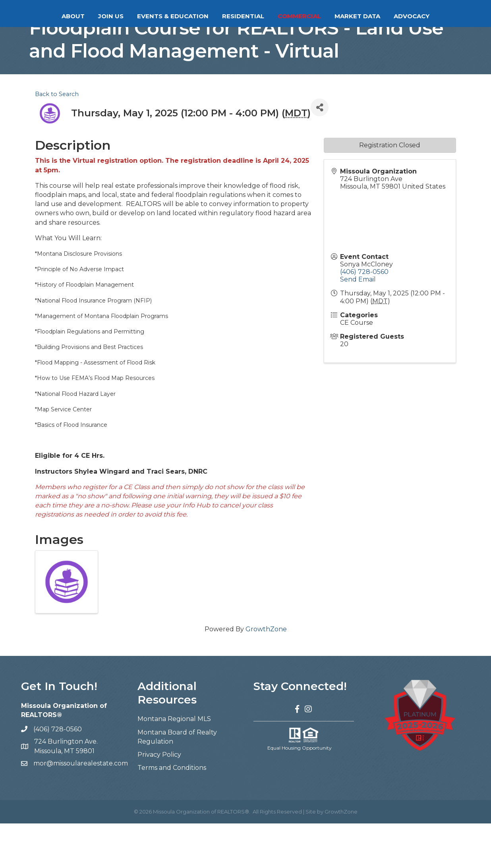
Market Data (389, 16)
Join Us (79, 16)
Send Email (358, 312)
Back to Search (57, 126)
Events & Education (141, 16)
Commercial (331, 16)
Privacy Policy (159, 787)
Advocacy (443, 16)
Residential (275, 16)
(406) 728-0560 (364, 304)
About (41, 16)
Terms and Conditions (171, 800)
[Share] (320, 140)
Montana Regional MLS (174, 751)
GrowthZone (266, 661)
